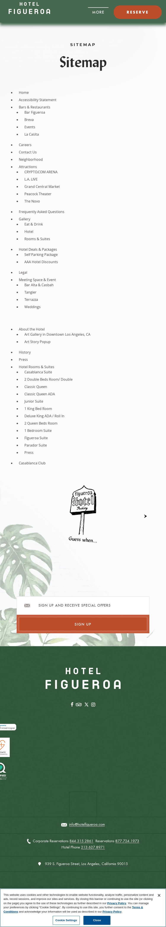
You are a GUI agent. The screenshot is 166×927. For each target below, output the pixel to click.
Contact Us (28, 152)
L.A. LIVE (31, 179)
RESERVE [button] (138, 12)
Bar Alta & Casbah (39, 285)
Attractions (28, 166)
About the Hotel (32, 329)
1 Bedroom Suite (38, 430)
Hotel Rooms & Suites (36, 367)
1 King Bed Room (38, 408)
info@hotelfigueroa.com (87, 825)
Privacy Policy (116, 903)
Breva (29, 119)
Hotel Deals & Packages (38, 249)
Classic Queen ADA (39, 394)
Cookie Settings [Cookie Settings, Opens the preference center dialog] (66, 920)
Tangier (30, 292)
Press (23, 359)
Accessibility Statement (37, 99)
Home (24, 92)
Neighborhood (31, 159)
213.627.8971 (93, 847)
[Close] (159, 895)
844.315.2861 (81, 841)
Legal (23, 272)
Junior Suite (33, 401)
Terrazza (31, 299)
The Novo (32, 201)
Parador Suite (35, 445)
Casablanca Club (32, 463)
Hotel (28, 231)
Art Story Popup (37, 341)
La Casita (31, 134)
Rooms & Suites (37, 238)
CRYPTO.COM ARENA (40, 172)
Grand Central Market (42, 186)
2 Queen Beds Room (40, 423)
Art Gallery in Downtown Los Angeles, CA (57, 334)
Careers (25, 144)
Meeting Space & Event (37, 279)
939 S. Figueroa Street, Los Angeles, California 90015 (86, 864)
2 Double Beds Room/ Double (48, 379)
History (25, 352)
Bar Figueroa (34, 112)
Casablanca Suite (38, 372)
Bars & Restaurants (34, 107)
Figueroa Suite (36, 438)
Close (97, 920)
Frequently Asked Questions (41, 211)
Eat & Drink (33, 224)
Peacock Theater (37, 194)
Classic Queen (35, 386)
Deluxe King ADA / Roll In (44, 416)
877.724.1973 (127, 841)
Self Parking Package (41, 254)
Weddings (32, 306)
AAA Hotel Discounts (41, 262)
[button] (98, 11)
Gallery (24, 219)
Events (29, 127)
